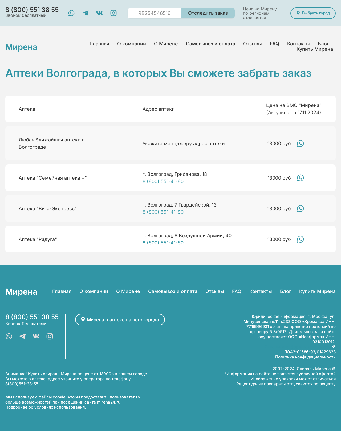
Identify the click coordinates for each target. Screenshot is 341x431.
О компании (131, 43)
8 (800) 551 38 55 (32, 317)
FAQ (274, 43)
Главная (99, 43)
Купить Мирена (315, 49)
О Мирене (166, 43)
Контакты (298, 43)
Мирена (23, 46)
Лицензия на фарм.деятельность (297, 346)
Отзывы (252, 43)
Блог (323, 43)
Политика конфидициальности (305, 356)
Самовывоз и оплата (210, 43)
